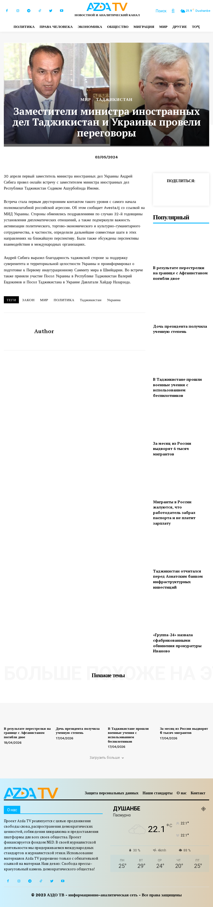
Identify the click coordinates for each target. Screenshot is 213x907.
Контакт (198, 793)
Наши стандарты (158, 793)
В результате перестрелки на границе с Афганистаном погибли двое (180, 273)
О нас (181, 793)
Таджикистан (91, 300)
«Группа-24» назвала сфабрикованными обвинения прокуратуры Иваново (177, 642)
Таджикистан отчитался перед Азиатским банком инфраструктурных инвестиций (178, 579)
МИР (85, 100)
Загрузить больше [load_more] (107, 757)
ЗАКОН (28, 300)
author (44, 331)
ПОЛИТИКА (64, 300)
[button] (168, 11)
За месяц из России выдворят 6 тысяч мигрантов (172, 449)
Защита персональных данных (112, 793)
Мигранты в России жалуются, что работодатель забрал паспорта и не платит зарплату (174, 512)
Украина (114, 300)
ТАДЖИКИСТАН (114, 100)
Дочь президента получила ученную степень (180, 329)
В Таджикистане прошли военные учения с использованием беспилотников (177, 387)
